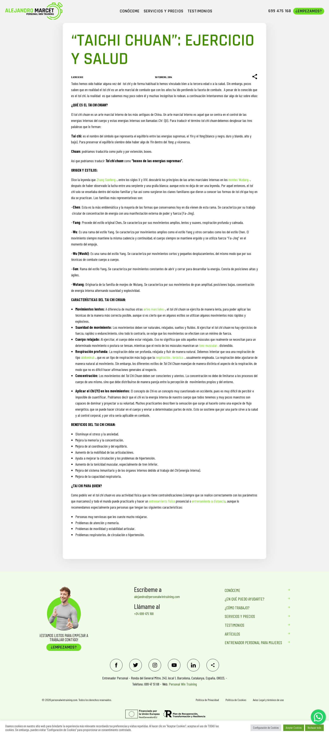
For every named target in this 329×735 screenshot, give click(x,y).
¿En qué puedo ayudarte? (253, 598)
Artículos (253, 633)
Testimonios (253, 625)
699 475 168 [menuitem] (279, 11)
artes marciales (154, 309)
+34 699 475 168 (144, 613)
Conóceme (253, 590)
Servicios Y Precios (253, 616)
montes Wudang (239, 179)
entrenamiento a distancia (209, 501)
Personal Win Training (183, 684)
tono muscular (209, 345)
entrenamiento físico (162, 501)
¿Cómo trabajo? (253, 607)
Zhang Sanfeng (107, 179)
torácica (178, 357)
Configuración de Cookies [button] (266, 727)
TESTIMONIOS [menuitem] (200, 11)
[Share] (255, 76)
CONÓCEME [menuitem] (130, 11)
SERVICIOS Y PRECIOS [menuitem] (163, 11)
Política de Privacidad (207, 700)
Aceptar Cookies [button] (294, 727)
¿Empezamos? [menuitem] (308, 11)
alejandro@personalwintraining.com (157, 596)
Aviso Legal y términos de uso (268, 700)
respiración (164, 357)
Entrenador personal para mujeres (253, 642)
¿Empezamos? (64, 647)
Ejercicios (77, 77)
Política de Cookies (236, 700)
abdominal (88, 357)
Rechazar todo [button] (314, 727)
